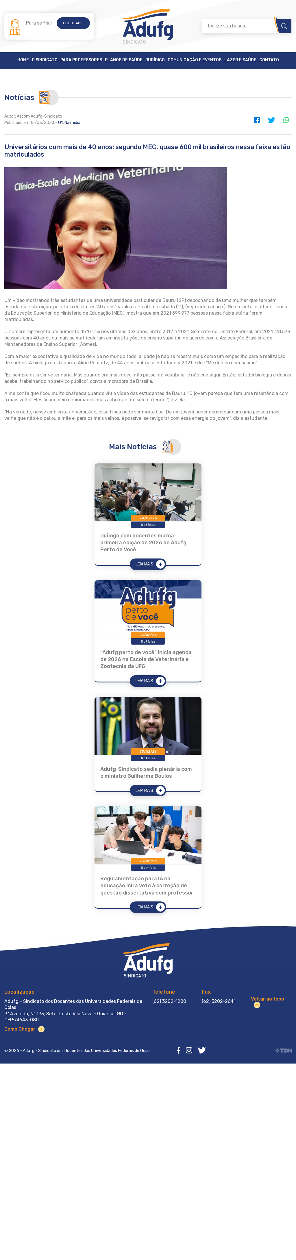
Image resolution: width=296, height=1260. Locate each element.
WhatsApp (286, 120)
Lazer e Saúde (240, 60)
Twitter (271, 120)
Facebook (257, 120)
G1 (60, 122)
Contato (269, 60)
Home (23, 60)
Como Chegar (19, 1029)
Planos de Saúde (124, 60)
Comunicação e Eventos (194, 60)
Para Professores (81, 60)
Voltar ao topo (267, 999)
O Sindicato (45, 60)
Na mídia (72, 122)
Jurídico (155, 60)
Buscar (284, 26)
